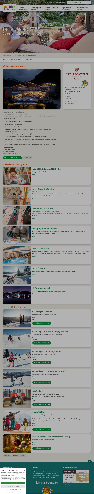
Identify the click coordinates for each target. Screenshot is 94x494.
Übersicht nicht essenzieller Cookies (13, 489)
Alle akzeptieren (13, 483)
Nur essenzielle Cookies (13, 486)
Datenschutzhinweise (10, 491)
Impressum (18, 491)
